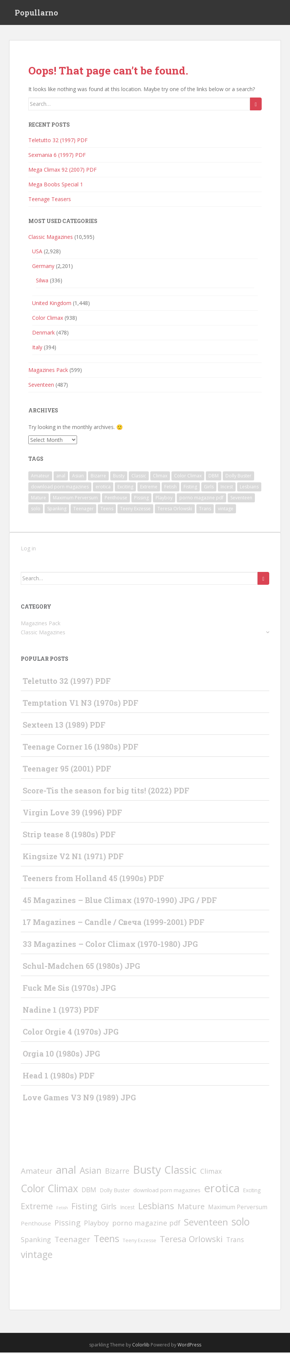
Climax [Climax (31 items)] (160, 477)
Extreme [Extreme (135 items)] (148, 488)
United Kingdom (51, 304)
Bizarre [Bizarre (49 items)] (98, 477)
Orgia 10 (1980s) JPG (61, 1055)
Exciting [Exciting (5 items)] (125, 488)
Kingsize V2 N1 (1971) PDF (73, 858)
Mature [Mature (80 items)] (38, 499)
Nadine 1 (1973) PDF (61, 1011)
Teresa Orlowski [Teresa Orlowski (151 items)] (174, 510)
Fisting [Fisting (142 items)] (190, 488)
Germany (43, 267)
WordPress (189, 1346)
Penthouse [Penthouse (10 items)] (116, 499)
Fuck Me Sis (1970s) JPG (69, 989)
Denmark (43, 333)
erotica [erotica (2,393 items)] (103, 488)
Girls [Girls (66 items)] (209, 488)
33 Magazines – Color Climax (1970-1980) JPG (110, 945)
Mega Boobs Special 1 (55, 185)
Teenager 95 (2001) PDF (67, 770)
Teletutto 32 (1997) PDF (58, 141)
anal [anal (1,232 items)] (60, 477)
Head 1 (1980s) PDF (58, 1077)
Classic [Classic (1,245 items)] (138, 477)
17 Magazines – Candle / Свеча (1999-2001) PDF (113, 923)
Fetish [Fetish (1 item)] (170, 488)
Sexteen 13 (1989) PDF (64, 726)
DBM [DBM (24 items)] (213, 477)
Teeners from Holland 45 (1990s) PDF (93, 880)
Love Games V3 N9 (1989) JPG (79, 1099)
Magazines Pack (48, 371)
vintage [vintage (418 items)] (225, 510)
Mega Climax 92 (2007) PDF (62, 171)
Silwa (42, 281)
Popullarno (36, 13)
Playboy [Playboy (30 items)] (164, 499)
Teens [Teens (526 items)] (106, 510)
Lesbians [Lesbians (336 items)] (249, 488)
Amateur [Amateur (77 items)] (40, 477)
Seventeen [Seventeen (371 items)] (241, 499)
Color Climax (47, 318)
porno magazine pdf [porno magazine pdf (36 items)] (201, 499)
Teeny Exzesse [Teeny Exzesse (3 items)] (135, 510)
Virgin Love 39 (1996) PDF (72, 814)
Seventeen (41, 385)
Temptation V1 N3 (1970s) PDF (80, 704)
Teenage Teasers (49, 200)
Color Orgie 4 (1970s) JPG (71, 1033)
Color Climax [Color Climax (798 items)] (188, 477)
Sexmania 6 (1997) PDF (57, 156)
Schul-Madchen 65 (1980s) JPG (81, 967)
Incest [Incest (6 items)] (227, 488)
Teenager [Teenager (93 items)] (83, 510)
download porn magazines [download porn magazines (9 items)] (60, 488)
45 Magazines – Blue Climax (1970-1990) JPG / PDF (120, 901)
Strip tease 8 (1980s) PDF (69, 836)
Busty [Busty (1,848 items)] (119, 477)
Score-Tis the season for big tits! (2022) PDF (106, 792)
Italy (37, 348)
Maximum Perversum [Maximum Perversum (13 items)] (75, 499)
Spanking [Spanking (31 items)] (56, 510)
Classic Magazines (50, 238)
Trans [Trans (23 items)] (205, 510)
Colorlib (141, 1346)
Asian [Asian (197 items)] (78, 477)
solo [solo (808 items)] (35, 510)
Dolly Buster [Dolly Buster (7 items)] (238, 477)
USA (37, 252)
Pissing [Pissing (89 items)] (141, 499)
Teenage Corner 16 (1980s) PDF (80, 748)
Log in (28, 549)
